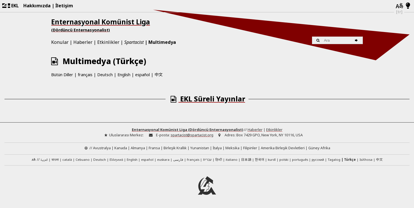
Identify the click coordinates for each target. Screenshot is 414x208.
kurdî (272, 159)
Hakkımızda (37, 6)
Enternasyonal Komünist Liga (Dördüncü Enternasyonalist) (187, 129)
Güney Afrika (319, 147)
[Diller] (399, 6)
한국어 (259, 159)
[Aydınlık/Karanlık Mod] (408, 6)
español (142, 74)
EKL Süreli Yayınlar (207, 98)
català (67, 159)
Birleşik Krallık (175, 147)
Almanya (138, 147)
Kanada (120, 147)
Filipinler (250, 147)
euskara (163, 159)
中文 (158, 74)
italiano (231, 159)
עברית (207, 159)
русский (318, 159)
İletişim (64, 6)
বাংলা (55, 160)
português (300, 159)
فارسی (178, 159)
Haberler (82, 42)
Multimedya (162, 42)
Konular (60, 42)
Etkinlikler (108, 42)
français (85, 74)
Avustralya (102, 147)
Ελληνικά (116, 159)
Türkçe (350, 159)
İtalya (217, 147)
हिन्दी (218, 159)
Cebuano (83, 159)
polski (283, 159)
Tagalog (334, 159)
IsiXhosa (365, 159)
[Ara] (357, 40)
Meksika (232, 147)
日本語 (246, 159)
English (123, 74)
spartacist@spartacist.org (192, 134)
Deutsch (105, 74)
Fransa (154, 147)
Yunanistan (199, 147)
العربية (44, 160)
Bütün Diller (62, 74)
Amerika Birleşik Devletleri (283, 147)
